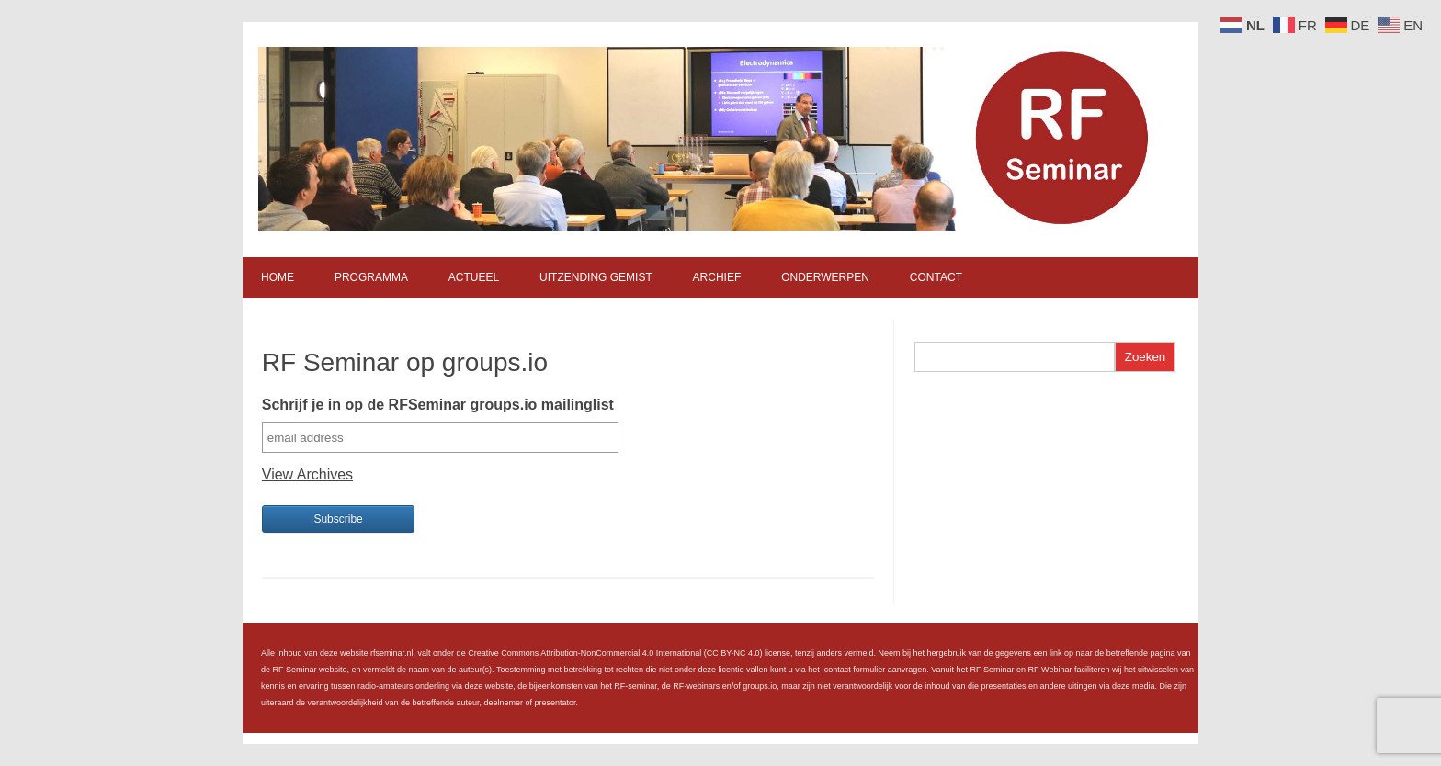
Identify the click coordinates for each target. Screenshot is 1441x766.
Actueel (473, 277)
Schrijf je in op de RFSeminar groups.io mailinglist (438, 404)
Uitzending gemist (595, 277)
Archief (717, 277)
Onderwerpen (825, 277)
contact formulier (855, 669)
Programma (371, 277)
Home (277, 277)
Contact (936, 277)
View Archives (307, 474)
